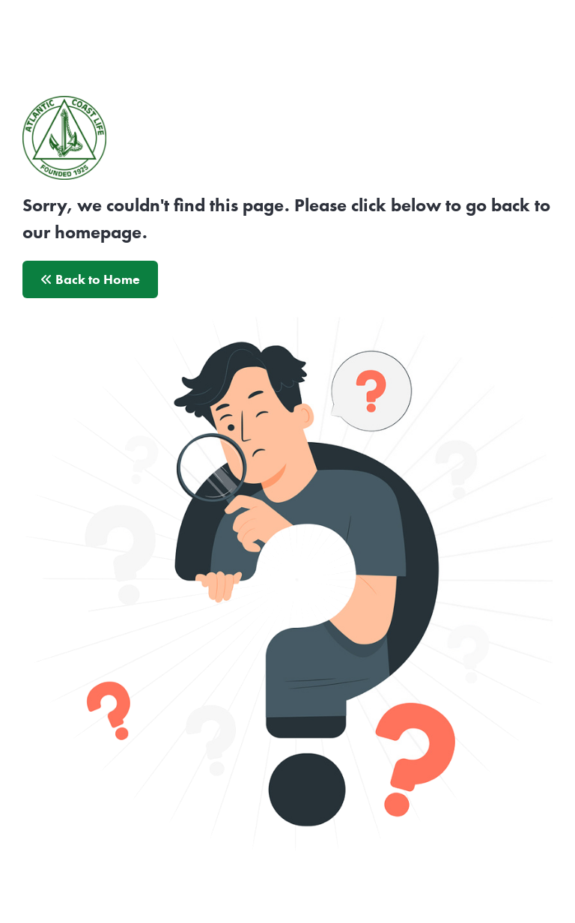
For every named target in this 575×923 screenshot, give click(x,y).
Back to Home (90, 279)
